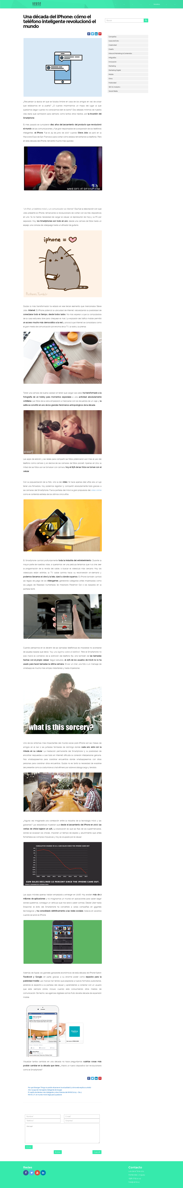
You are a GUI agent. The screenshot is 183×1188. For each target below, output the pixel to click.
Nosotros (157, 4)
